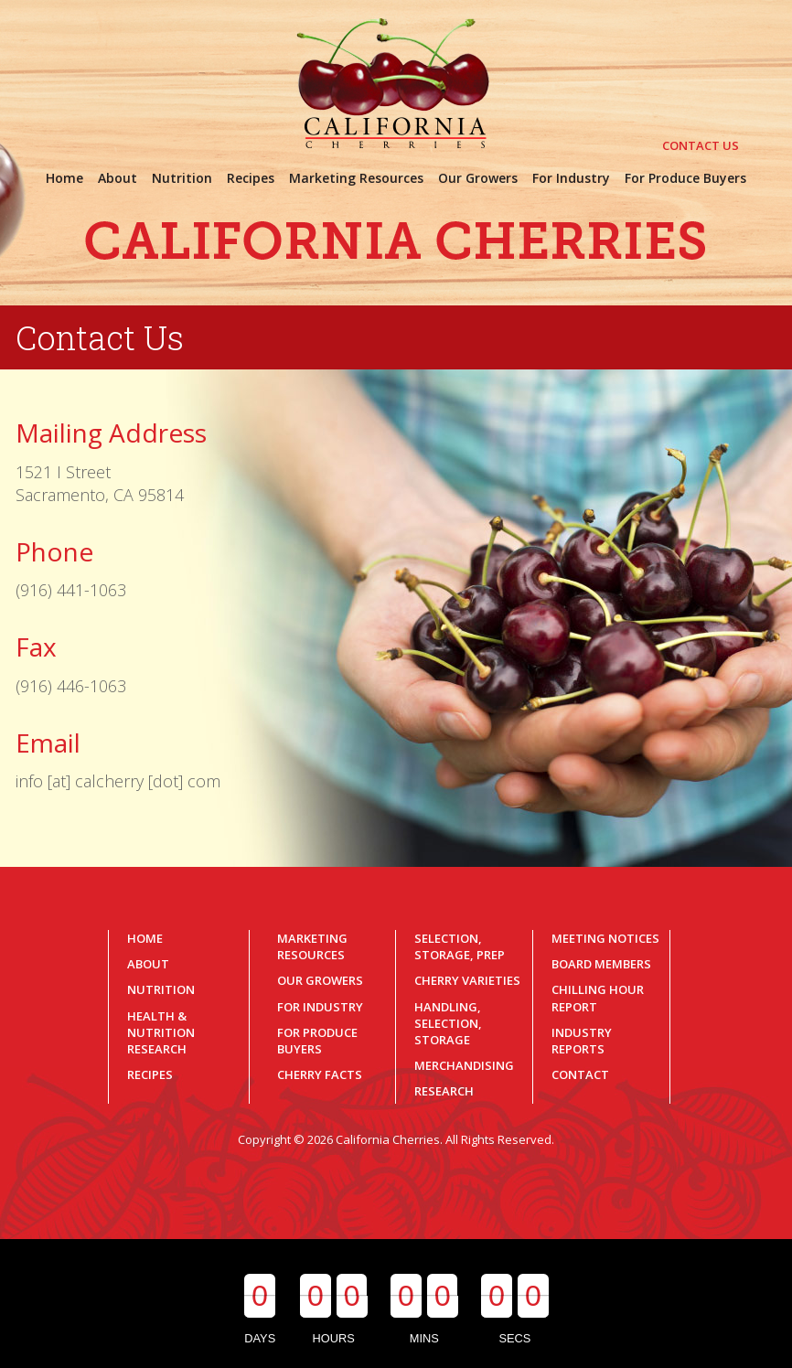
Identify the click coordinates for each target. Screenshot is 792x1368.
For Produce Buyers (317, 1040)
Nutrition (161, 989)
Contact (580, 1074)
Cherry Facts (319, 1074)
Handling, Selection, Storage (448, 1023)
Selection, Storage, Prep (459, 946)
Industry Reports (581, 1040)
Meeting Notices (605, 938)
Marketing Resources (312, 946)
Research (444, 1091)
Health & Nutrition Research (161, 1032)
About (148, 964)
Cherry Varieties (467, 980)
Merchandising (464, 1065)
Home (145, 938)
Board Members (601, 964)
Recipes (150, 1074)
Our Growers (320, 980)
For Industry (320, 1007)
